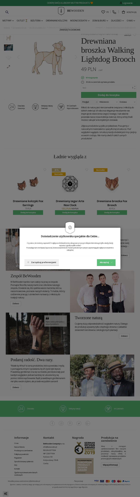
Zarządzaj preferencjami (41, 262)
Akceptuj (106, 262)
